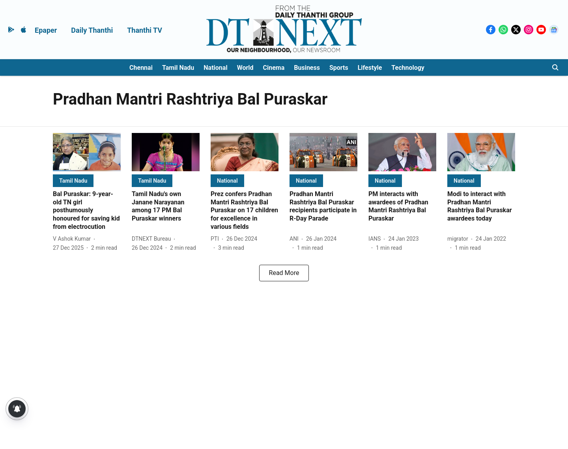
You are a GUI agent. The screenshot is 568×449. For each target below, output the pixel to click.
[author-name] (73, 239)
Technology (407, 67)
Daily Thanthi (92, 30)
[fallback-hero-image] (87, 152)
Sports (338, 67)
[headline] (87, 210)
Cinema (274, 67)
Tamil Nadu (178, 67)
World (245, 67)
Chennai (141, 67)
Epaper (46, 30)
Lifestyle (370, 67)
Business (307, 67)
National (215, 67)
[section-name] (73, 180)
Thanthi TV (144, 30)
